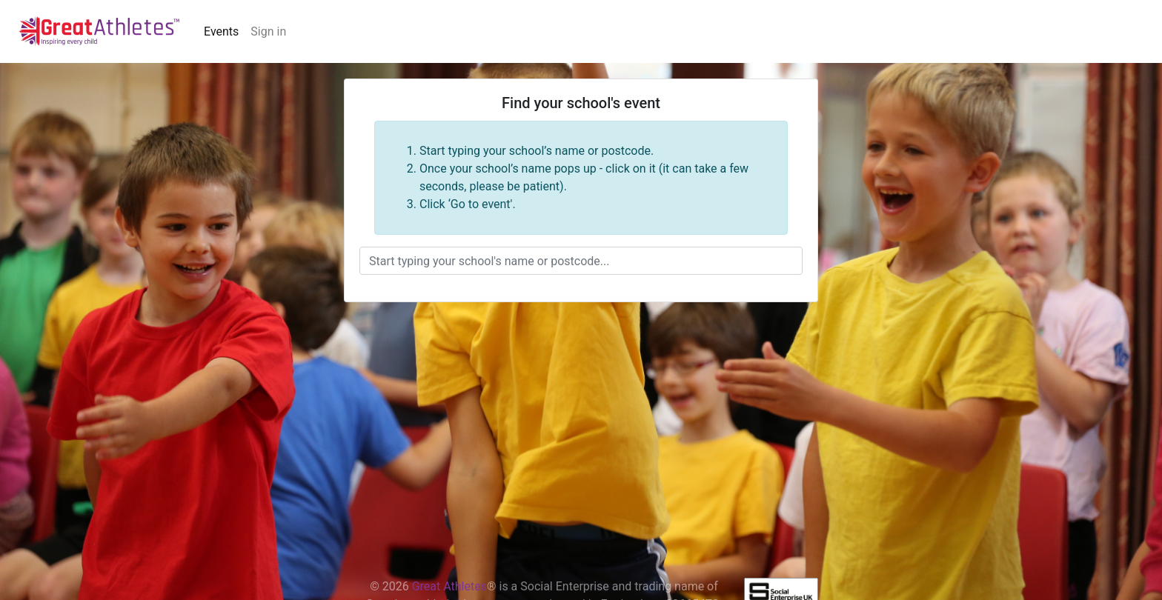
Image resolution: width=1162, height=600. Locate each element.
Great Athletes (449, 586)
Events (221, 31)
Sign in (268, 31)
